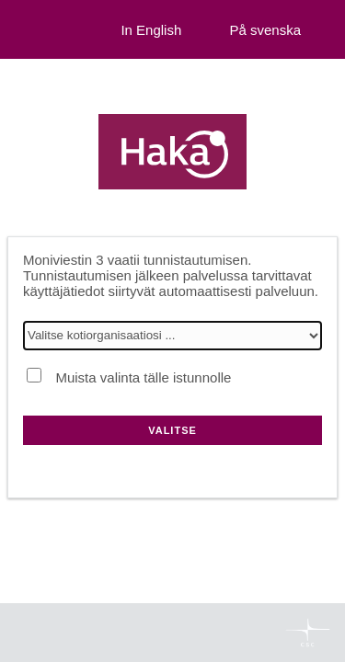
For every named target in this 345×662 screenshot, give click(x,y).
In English (151, 30)
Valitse (172, 430)
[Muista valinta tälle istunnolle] (34, 375)
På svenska (265, 30)
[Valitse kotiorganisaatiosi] (172, 335)
